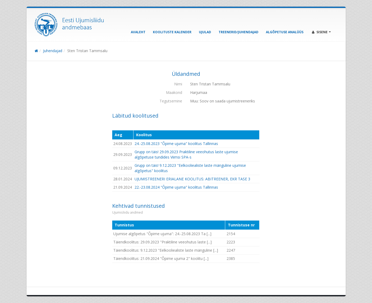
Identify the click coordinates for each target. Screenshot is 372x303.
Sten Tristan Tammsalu (87, 50)
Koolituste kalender (172, 32)
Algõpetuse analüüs (284, 32)
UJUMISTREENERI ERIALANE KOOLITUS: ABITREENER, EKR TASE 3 (192, 178)
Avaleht (138, 32)
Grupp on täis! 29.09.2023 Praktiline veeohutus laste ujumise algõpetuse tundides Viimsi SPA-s (186, 154)
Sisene (321, 32)
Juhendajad (52, 50)
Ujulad (205, 32)
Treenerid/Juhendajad (238, 32)
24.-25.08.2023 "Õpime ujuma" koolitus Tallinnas (176, 143)
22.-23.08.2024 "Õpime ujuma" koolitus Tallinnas (176, 187)
